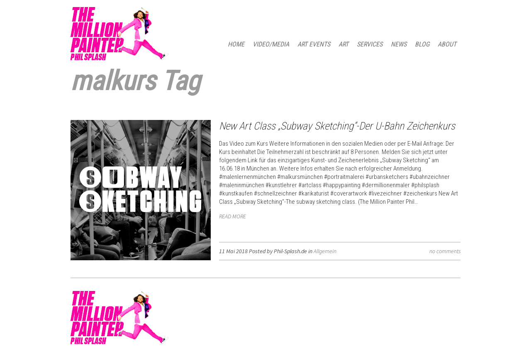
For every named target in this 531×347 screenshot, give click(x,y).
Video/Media (271, 44)
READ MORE (232, 216)
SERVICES (369, 44)
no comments (444, 251)
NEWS (399, 44)
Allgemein (325, 251)
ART (343, 44)
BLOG (422, 44)
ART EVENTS (313, 44)
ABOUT (447, 44)
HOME (236, 44)
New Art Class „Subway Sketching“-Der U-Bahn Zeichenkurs (337, 126)
